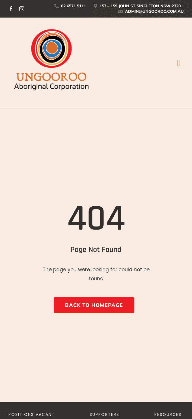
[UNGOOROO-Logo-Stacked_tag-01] (50, 22)
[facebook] (11, 8)
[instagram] (21, 8)
